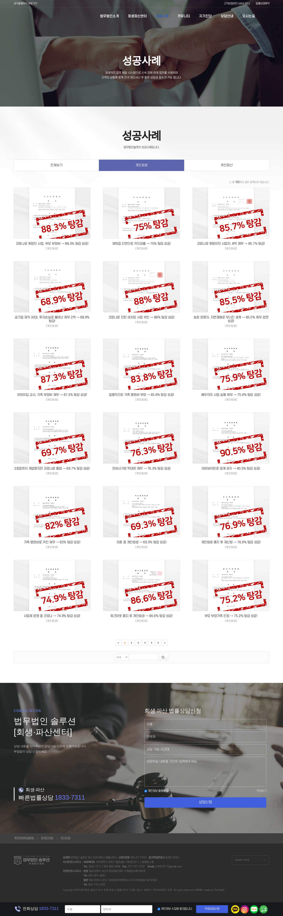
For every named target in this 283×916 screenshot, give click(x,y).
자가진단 (205, 16)
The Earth (219, 890)
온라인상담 (47, 838)
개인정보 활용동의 (156, 791)
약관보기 (261, 791)
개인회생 (141, 165)
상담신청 (205, 802)
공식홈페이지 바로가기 (25, 3)
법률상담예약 (262, 3)
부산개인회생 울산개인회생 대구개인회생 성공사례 (33, 16)
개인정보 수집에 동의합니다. (177, 908)
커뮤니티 (183, 16)
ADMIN (198, 890)
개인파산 (227, 165)
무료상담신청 (212, 908)
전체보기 (56, 165)
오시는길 (248, 16)
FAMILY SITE (242, 859)
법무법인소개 (109, 16)
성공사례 (162, 16)
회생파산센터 (137, 16)
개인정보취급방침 (24, 838)
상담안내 (227, 16)
